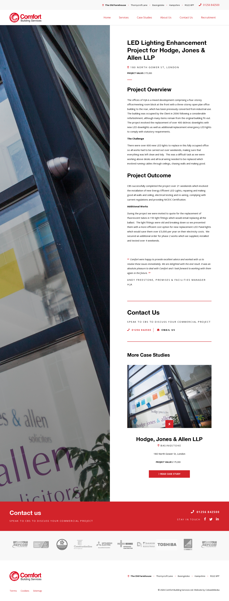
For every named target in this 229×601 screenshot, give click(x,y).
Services (124, 17)
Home (107, 17)
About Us (165, 17)
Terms (13, 590)
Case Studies (144, 17)
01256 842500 (205, 512)
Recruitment (208, 17)
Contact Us (186, 17)
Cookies (25, 590)
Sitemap (37, 590)
